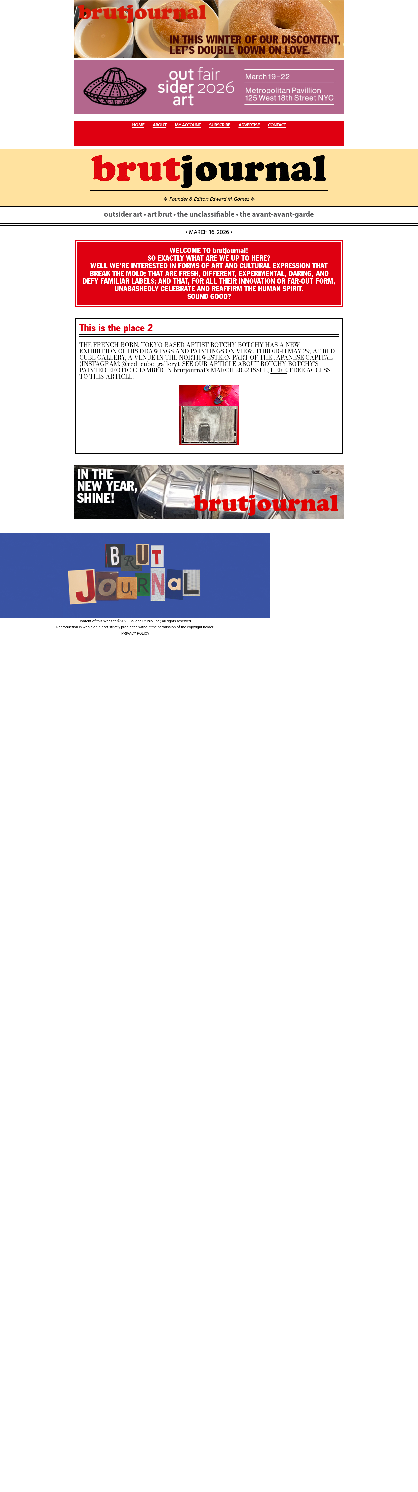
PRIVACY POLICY (135, 633)
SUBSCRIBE (219, 125)
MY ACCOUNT (188, 125)
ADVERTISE (248, 125)
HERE (278, 370)
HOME (138, 125)
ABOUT (159, 125)
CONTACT (277, 125)
